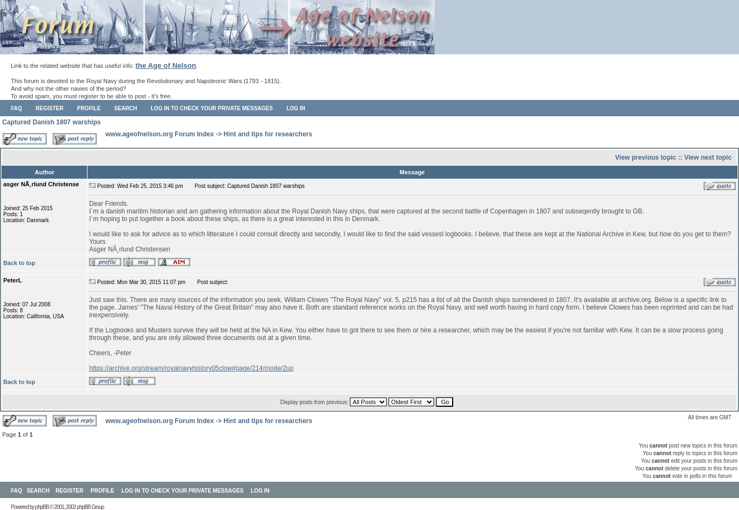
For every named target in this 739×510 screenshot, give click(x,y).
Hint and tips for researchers (267, 134)
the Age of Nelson (165, 65)
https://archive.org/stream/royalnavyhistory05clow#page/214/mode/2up (191, 368)
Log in (295, 108)
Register (50, 108)
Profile (89, 108)
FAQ (16, 108)
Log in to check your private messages (212, 108)
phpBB (42, 507)
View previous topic (645, 157)
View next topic (707, 157)
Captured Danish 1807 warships (51, 122)
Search (125, 108)
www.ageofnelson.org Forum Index (159, 134)
